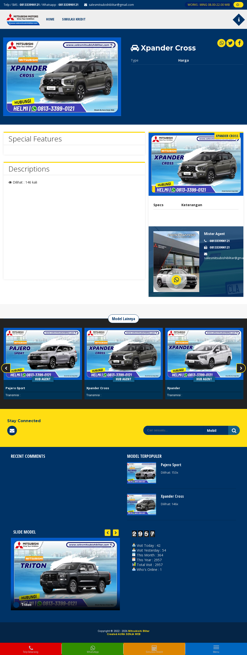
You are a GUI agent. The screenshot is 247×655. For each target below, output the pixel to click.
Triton (26, 605)
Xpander (173, 388)
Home (50, 19)
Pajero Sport (15, 388)
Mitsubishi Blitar (138, 631)
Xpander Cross (97, 388)
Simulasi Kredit (74, 19)
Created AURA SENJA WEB (123, 634)
